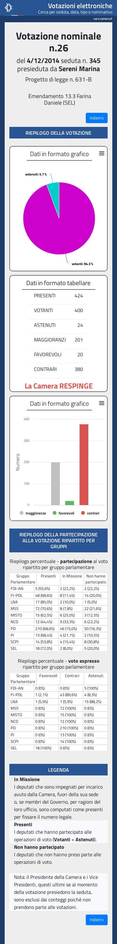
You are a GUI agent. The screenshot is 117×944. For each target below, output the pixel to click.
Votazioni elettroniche (80, 5)
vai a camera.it (103, 17)
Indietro (97, 118)
